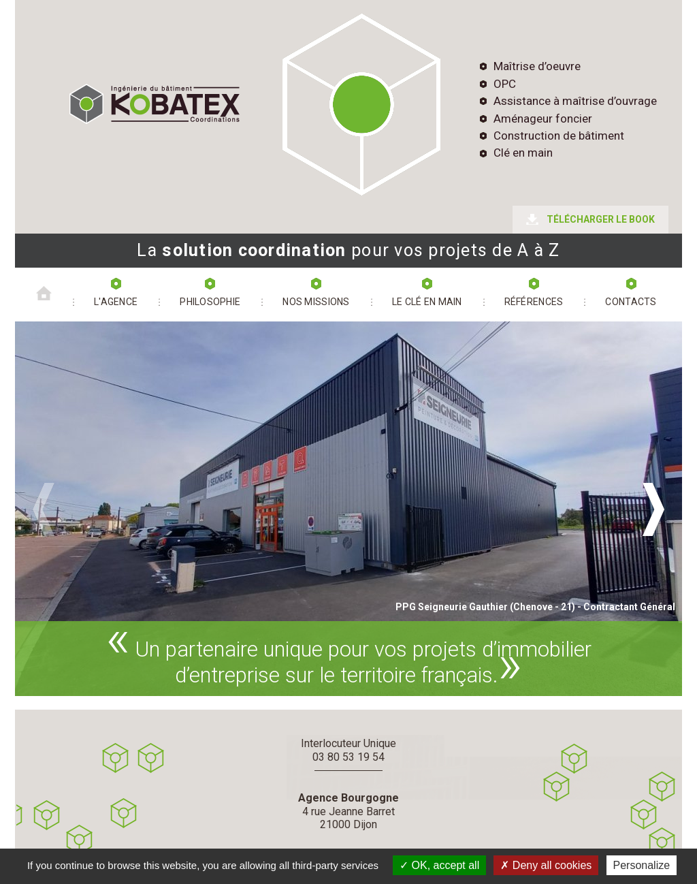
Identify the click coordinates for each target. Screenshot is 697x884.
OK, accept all (439, 865)
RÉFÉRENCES (534, 301)
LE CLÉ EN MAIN (427, 301)
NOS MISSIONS (315, 301)
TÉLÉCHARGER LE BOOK (601, 219)
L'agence (115, 301)
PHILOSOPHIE (210, 301)
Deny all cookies (545, 865)
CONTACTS (630, 301)
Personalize (641, 865)
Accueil (44, 286)
